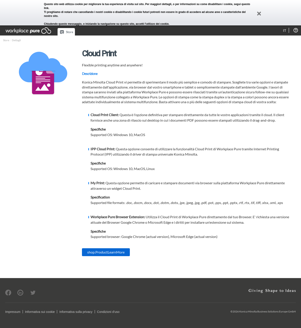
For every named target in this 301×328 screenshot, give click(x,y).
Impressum (12, 312)
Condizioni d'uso (108, 312)
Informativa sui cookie (40, 312)
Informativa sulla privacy (75, 312)
